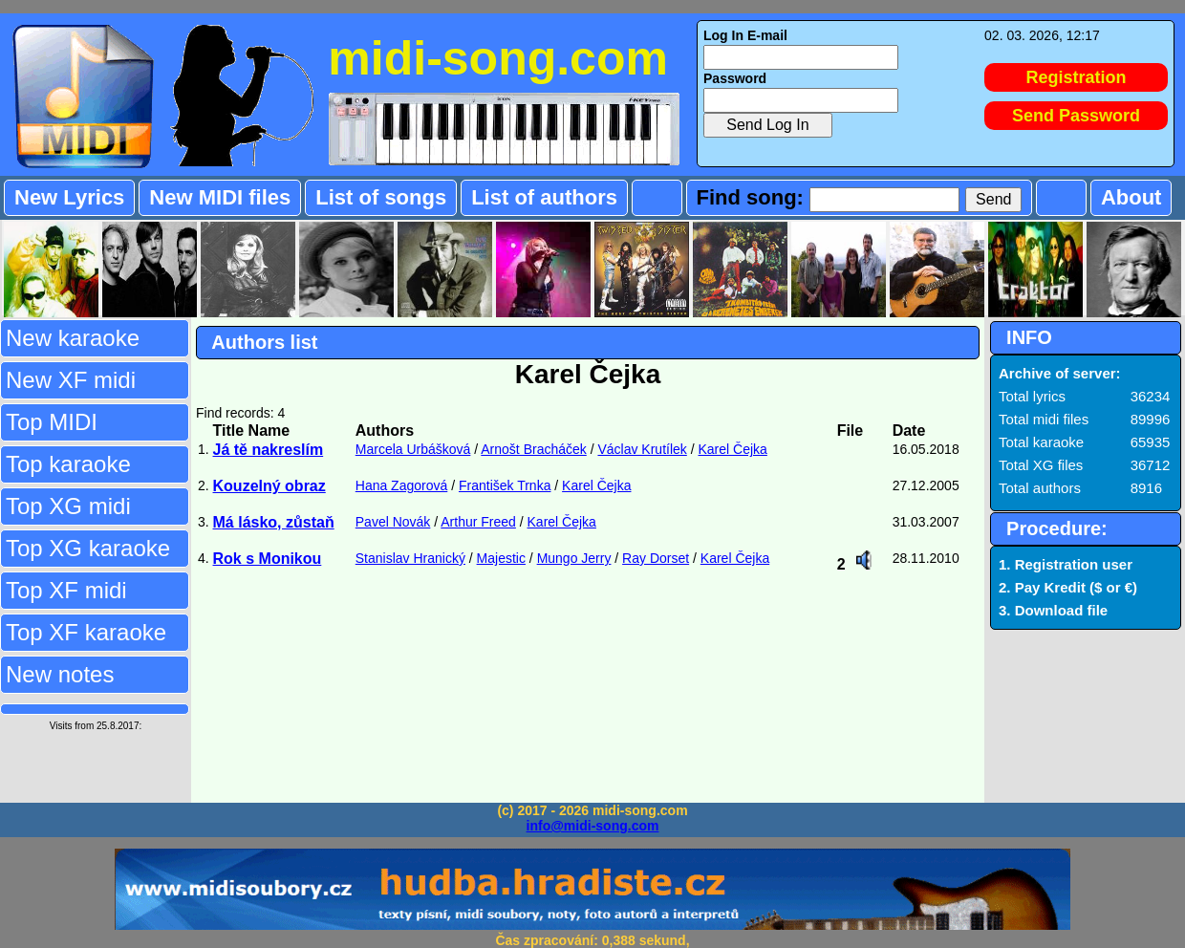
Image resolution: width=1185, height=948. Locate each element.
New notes (60, 674)
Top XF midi (66, 590)
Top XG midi (68, 506)
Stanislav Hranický (410, 558)
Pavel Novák (393, 521)
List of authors (544, 197)
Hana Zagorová (402, 485)
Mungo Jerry (574, 558)
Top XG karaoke (88, 548)
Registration (1076, 77)
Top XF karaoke (86, 632)
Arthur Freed (478, 521)
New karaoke (73, 338)
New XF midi (71, 380)
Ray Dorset (655, 558)
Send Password (1076, 115)
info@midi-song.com (593, 825)
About (1131, 197)
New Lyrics (69, 197)
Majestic (501, 558)
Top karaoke (68, 464)
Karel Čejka (733, 449)
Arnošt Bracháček (534, 449)
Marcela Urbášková (413, 449)
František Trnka (504, 485)
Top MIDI (51, 422)
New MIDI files (220, 197)
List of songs (380, 197)
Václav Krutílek (641, 449)
